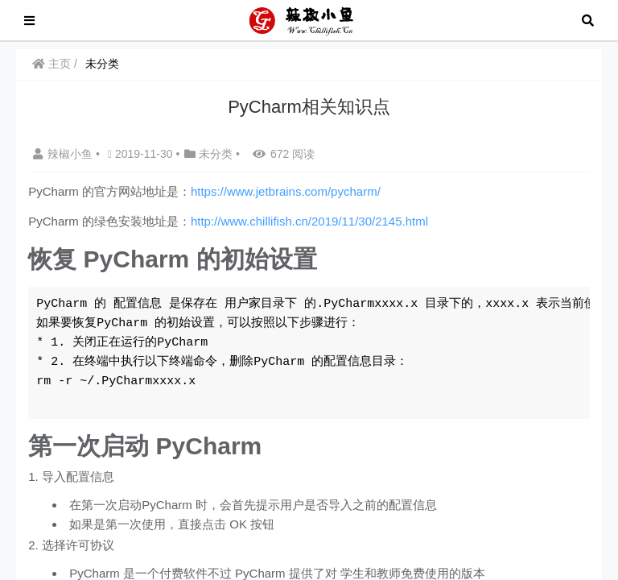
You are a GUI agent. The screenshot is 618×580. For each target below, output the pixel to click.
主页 (51, 63)
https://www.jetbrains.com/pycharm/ (286, 191)
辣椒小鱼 (64, 153)
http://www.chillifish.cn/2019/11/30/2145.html (309, 221)
